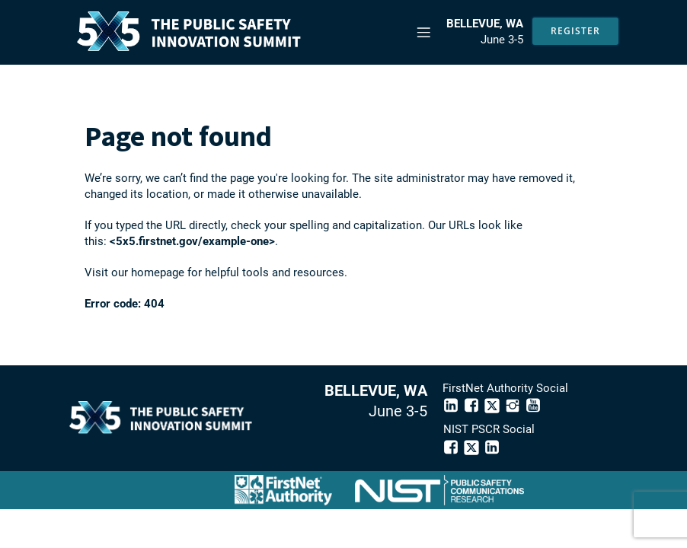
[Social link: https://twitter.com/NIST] (473, 447)
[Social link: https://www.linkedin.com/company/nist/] (494, 447)
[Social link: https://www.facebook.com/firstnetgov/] (473, 405)
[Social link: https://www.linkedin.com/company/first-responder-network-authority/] (453, 405)
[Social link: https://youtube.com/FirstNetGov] (535, 405)
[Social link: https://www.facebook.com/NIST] (453, 447)
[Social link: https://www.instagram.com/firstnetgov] (514, 405)
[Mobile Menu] (423, 32)
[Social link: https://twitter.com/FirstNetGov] (494, 405)
